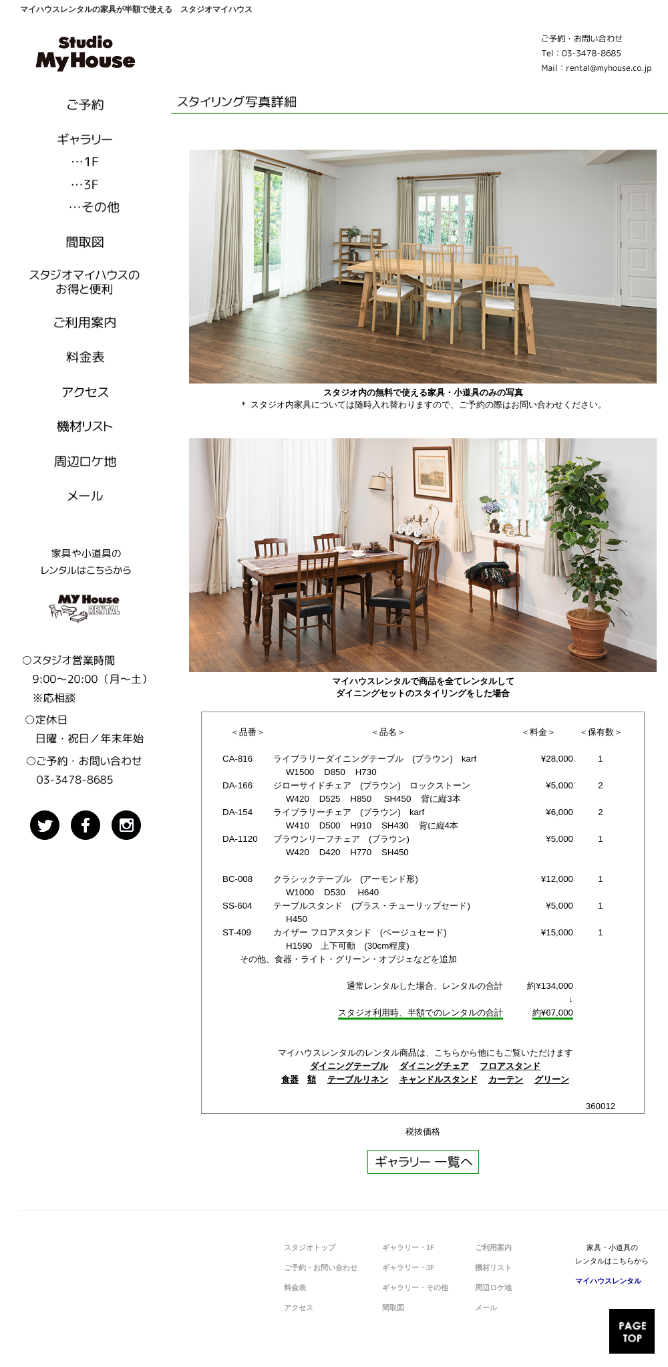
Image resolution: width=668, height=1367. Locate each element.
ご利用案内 (493, 1247)
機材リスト (493, 1267)
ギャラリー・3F (408, 1267)
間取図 (393, 1308)
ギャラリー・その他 (415, 1287)
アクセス (298, 1308)
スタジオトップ (309, 1247)
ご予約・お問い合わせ (320, 1267)
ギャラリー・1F (408, 1247)
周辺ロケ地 (493, 1287)
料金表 (295, 1287)
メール (486, 1308)
